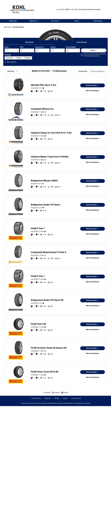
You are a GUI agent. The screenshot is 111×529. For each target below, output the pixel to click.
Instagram (56, 392)
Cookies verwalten (76, 398)
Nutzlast (53, 47)
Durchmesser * (39, 47)
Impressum (47, 398)
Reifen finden (13, 21)
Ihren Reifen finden (18, 27)
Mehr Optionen (10, 62)
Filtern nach (12, 71)
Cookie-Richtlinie (36, 398)
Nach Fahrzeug (82, 42)
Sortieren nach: (83, 71)
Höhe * (22, 47)
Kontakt (76, 21)
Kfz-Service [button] (54, 21)
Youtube (64, 392)
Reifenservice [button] (33, 21)
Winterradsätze (98, 21)
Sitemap (57, 398)
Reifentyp (8, 55)
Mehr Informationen (92, 90)
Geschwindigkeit (71, 47)
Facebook (47, 392)
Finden (94, 50)
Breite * (7, 47)
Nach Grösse (29, 42)
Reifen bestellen (92, 85)
